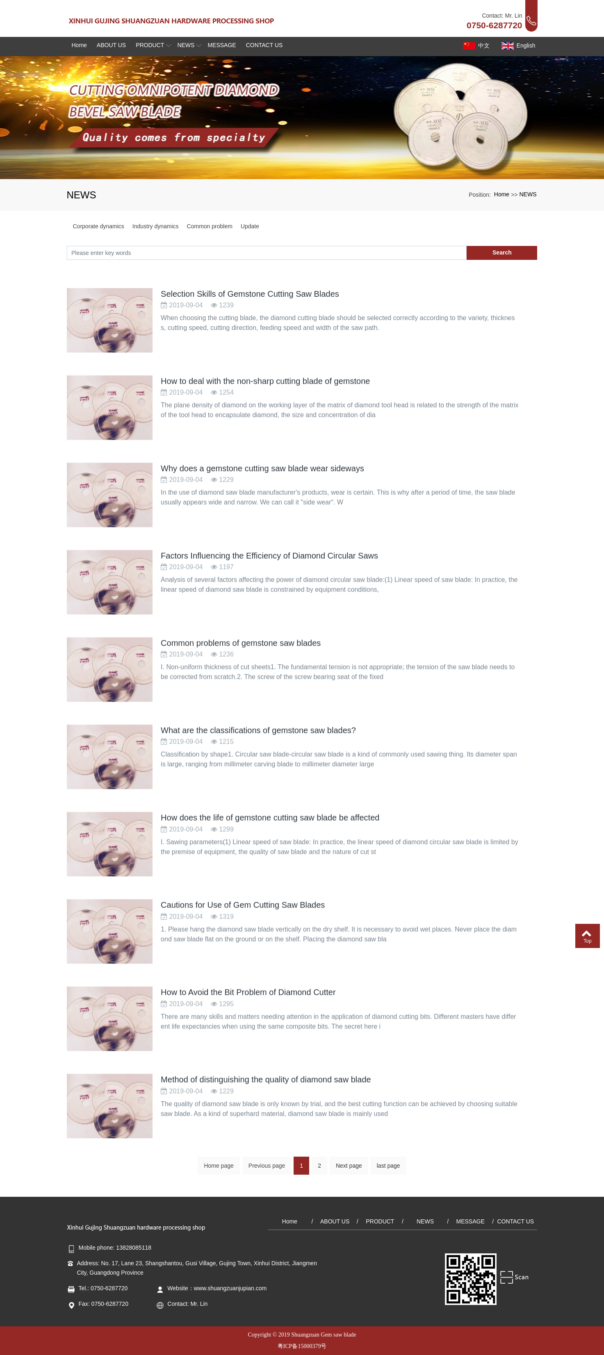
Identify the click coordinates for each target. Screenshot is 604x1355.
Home (501, 194)
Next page (349, 1172)
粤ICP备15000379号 (302, 1346)
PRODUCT (380, 1221)
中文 (476, 46)
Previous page (266, 1172)
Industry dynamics (155, 226)
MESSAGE (470, 1221)
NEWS (528, 194)
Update (250, 226)
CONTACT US (515, 1221)
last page (388, 1172)
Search (502, 252)
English (518, 46)
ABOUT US (334, 1221)
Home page (218, 1172)
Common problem (209, 226)
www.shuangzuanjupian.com (230, 1288)
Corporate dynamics (98, 226)
